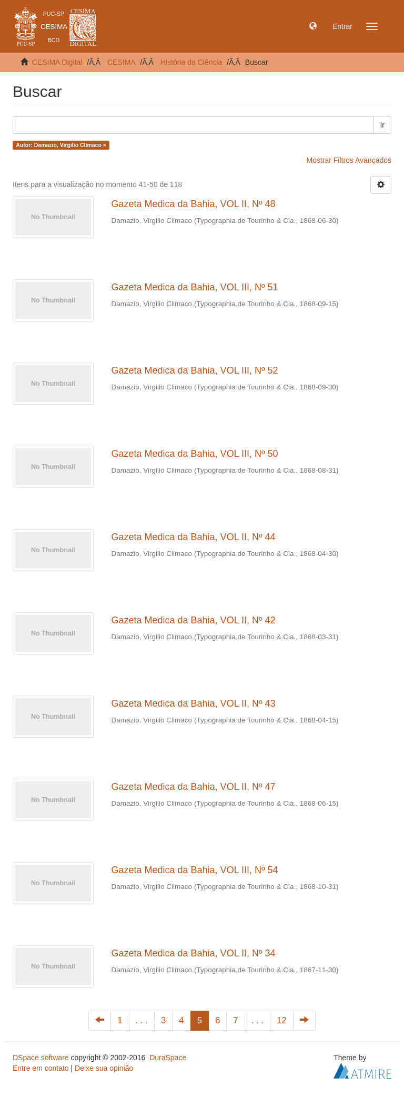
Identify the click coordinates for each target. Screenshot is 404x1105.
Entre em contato (41, 1068)
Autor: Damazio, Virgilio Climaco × (61, 145)
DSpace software (41, 1057)
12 (282, 1020)
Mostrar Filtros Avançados (348, 160)
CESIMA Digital (57, 62)
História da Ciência (191, 62)
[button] (313, 26)
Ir (382, 125)
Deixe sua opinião (104, 1068)
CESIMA (121, 62)
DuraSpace (167, 1057)
